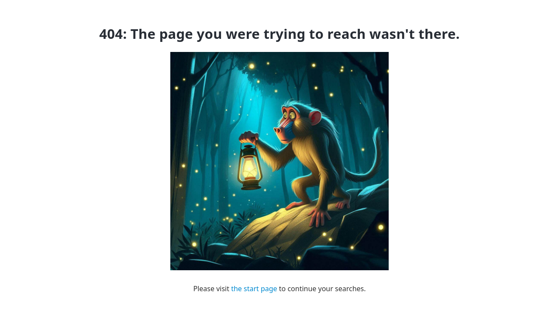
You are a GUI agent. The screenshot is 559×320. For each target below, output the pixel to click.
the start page (254, 288)
